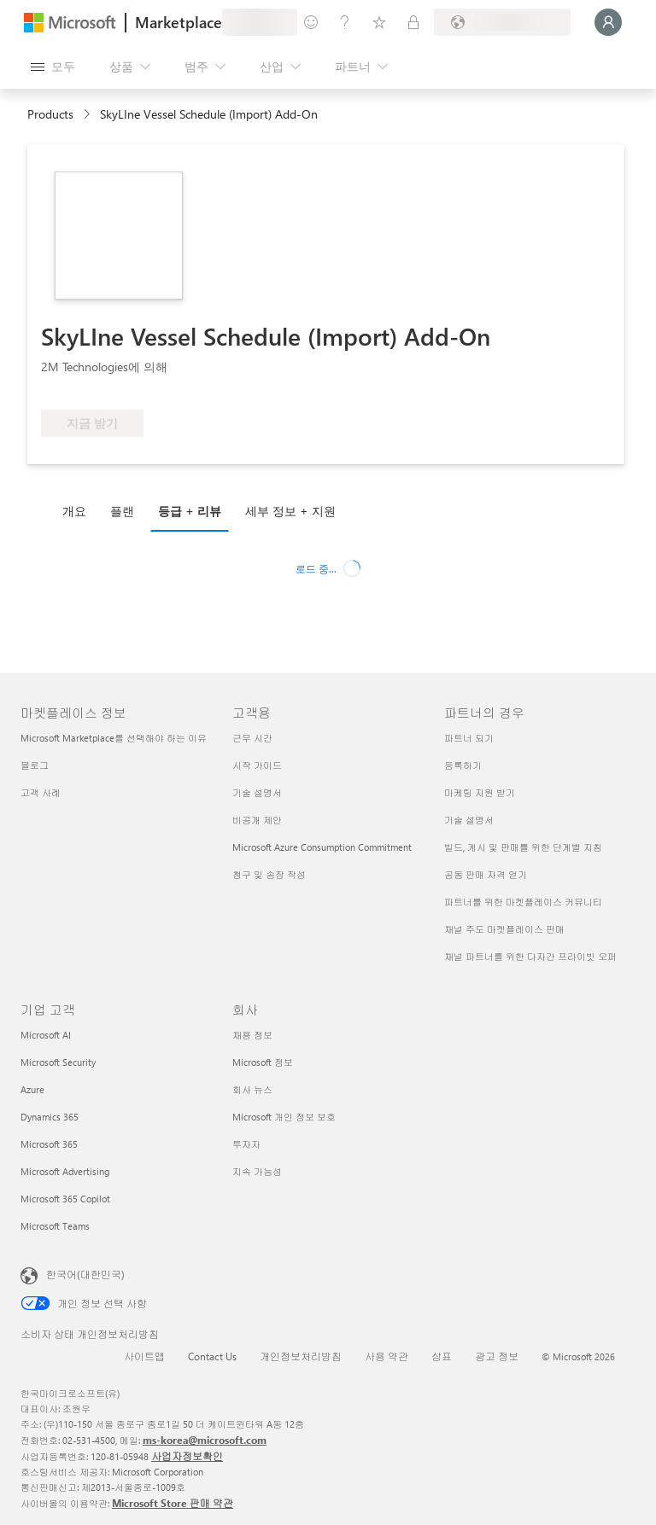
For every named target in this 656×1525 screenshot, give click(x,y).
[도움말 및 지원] (345, 22)
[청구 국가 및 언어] (502, 22)
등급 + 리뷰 (189, 511)
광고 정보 (496, 1356)
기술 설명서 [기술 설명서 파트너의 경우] (469, 819)
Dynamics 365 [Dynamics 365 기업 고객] (49, 1116)
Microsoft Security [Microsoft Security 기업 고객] (58, 1062)
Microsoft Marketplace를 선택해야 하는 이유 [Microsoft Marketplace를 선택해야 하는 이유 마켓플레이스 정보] (113, 737)
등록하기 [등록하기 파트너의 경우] (463, 765)
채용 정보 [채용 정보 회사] (252, 1034)
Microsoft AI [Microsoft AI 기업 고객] (45, 1034)
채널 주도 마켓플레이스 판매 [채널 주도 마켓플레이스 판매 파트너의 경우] (504, 929)
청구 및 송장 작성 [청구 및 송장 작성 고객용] (269, 874)
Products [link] (50, 114)
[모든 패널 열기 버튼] (53, 66)
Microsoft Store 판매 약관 (172, 1503)
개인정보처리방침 (301, 1356)
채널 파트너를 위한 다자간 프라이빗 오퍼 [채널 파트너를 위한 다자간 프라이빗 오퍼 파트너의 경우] (530, 956)
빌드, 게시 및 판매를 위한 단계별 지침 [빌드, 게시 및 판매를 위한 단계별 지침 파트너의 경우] (523, 847)
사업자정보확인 (187, 1456)
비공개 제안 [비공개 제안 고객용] (257, 819)
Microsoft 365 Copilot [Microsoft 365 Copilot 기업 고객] (65, 1198)
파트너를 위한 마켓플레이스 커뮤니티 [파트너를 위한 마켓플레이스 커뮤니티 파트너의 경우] (523, 901)
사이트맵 (144, 1356)
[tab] (78, 510)
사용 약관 (386, 1356)
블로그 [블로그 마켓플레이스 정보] (34, 765)
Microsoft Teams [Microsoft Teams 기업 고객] (55, 1225)
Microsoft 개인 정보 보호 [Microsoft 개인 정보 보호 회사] (284, 1116)
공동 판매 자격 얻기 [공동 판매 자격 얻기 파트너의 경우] (485, 874)
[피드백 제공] (311, 22)
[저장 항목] (379, 22)
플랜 (122, 511)
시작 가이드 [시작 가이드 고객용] (257, 765)
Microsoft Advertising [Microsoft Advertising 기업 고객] (64, 1171)
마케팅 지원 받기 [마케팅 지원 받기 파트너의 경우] (479, 792)
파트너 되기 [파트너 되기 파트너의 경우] (469, 737)
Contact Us (212, 1356)
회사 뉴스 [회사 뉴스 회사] (252, 1089)
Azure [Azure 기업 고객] (32, 1089)
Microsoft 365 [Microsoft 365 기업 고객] (49, 1144)
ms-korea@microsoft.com (204, 1439)
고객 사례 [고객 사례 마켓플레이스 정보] (40, 792)
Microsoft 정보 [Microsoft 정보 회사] (262, 1062)
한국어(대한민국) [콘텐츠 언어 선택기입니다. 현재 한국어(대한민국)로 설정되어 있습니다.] (85, 1274)
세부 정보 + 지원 (290, 511)
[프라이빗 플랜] (413, 22)
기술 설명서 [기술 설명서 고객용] (257, 792)
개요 (74, 511)
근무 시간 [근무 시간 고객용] (252, 737)
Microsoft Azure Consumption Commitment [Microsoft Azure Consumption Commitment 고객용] (322, 847)
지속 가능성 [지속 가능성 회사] (257, 1171)
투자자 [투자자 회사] (246, 1144)
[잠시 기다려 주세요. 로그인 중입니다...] (608, 22)
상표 (441, 1356)
